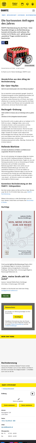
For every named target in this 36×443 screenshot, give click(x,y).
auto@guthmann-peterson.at (9, 290)
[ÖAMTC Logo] (4, 4)
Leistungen (21, 15)
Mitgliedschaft (11, 15)
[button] (18, 236)
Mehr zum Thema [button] (7, 336)
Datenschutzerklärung (17, 324)
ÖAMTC (4, 15)
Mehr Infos (6, 296)
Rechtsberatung (9, 363)
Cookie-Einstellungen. (11, 326)
